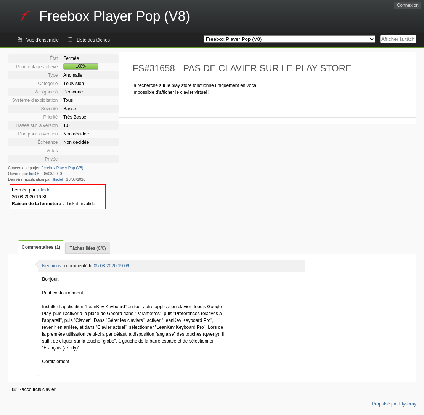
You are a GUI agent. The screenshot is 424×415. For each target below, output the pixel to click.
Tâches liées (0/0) (87, 248)
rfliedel (57, 179)
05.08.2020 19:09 (111, 266)
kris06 (34, 174)
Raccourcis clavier (34, 389)
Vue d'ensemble (42, 40)
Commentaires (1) (41, 247)
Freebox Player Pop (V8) (62, 168)
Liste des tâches (93, 40)
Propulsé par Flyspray (394, 404)
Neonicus (51, 266)
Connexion (408, 5)
